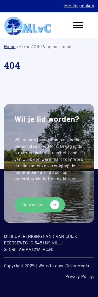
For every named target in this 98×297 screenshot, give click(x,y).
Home (9, 46)
